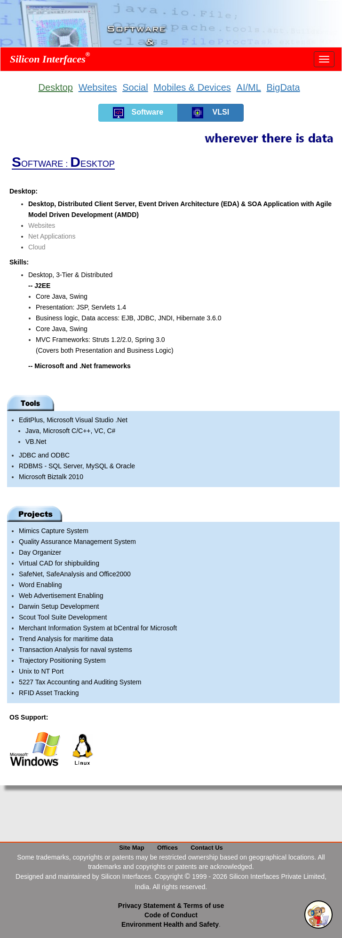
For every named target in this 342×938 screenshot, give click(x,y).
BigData (283, 87)
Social (135, 87)
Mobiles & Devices (192, 87)
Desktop (56, 87)
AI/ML (249, 87)
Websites (98, 87)
